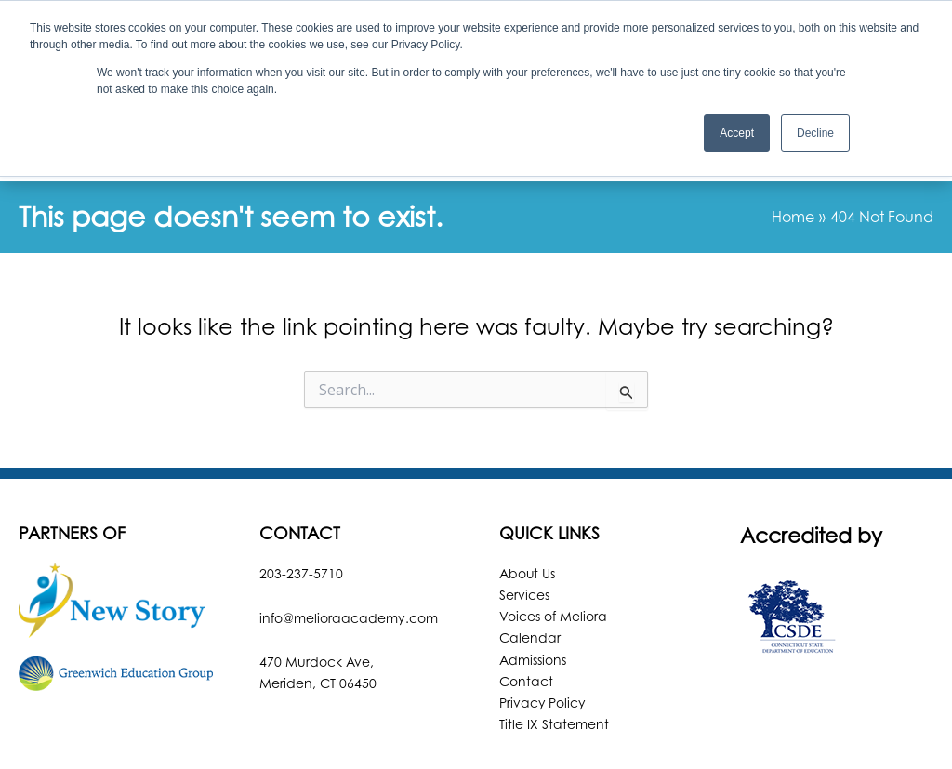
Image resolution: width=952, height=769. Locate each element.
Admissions (532, 587)
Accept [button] (737, 132)
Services (524, 522)
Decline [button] (815, 132)
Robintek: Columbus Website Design (619, 736)
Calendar (530, 566)
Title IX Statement (554, 651)
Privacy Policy (543, 630)
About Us (527, 501)
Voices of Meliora (553, 543)
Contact (526, 609)
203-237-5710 (301, 501)
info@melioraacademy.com (348, 545)
